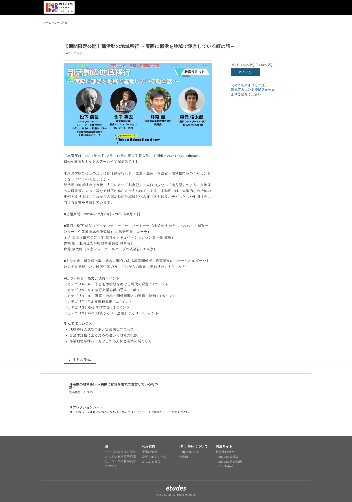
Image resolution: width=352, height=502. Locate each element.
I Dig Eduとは (189, 452)
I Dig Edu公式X (227, 456)
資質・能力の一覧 (154, 456)
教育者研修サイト (228, 452)
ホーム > (49, 22)
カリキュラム (79, 360)
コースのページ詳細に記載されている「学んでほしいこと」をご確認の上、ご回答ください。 (130, 412)
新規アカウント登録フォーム (253, 89)
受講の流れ (150, 452)
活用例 (183, 456)
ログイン (245, 72)
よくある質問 (151, 461)
